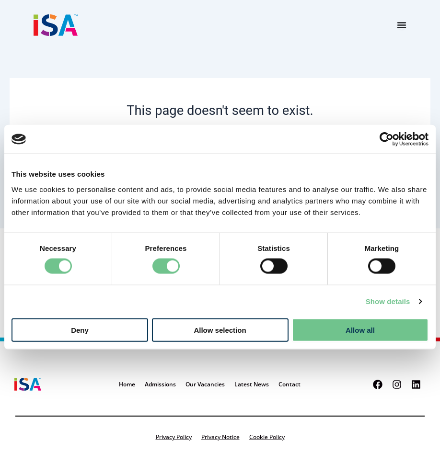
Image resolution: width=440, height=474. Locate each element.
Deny (80, 330)
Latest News (251, 384)
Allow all (360, 330)
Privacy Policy (174, 437)
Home (127, 384)
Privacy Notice (220, 437)
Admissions (160, 384)
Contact (289, 384)
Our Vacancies (205, 384)
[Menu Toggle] (401, 25)
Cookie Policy (267, 437)
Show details (388, 301)
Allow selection (220, 330)
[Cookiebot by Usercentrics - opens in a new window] (386, 139)
